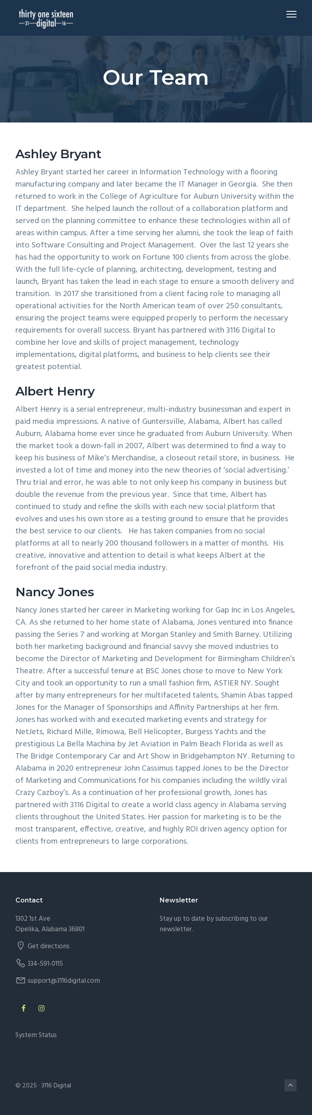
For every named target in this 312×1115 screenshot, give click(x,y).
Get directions (48, 946)
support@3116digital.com (64, 980)
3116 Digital (56, 1086)
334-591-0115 (45, 963)
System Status (36, 1035)
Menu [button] (288, 14)
